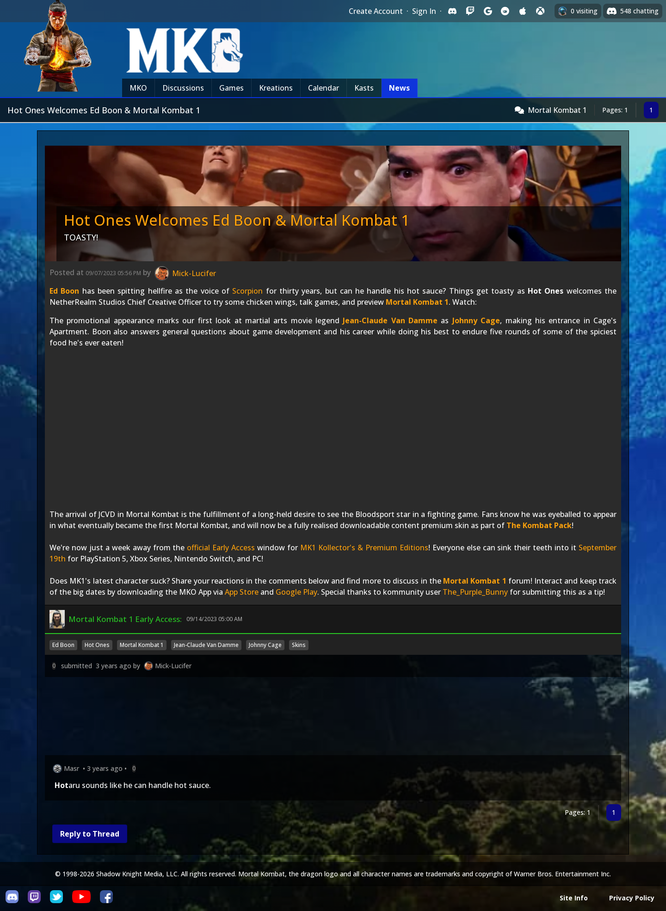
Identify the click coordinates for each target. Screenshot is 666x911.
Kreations (276, 88)
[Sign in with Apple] (523, 11)
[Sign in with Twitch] (470, 11)
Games (231, 88)
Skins (299, 645)
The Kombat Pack (539, 525)
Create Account (376, 11)
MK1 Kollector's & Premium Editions (364, 547)
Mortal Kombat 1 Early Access (124, 619)
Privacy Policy (631, 897)
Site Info (574, 897)
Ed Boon (64, 291)
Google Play (296, 592)
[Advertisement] (322, 718)
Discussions (183, 88)
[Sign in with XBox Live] (540, 11)
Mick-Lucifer (173, 665)
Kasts (364, 88)
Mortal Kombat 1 (557, 110)
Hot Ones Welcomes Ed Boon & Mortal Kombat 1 (236, 220)
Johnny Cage (476, 320)
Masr (71, 768)
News (399, 88)
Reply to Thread (89, 834)
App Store (242, 592)
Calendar (323, 88)
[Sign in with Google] (487, 11)
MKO (138, 88)
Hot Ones (97, 645)
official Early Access (221, 547)
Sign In (424, 11)
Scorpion (247, 291)
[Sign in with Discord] (452, 11)
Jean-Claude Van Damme (390, 320)
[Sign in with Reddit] (505, 11)
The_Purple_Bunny (475, 592)
